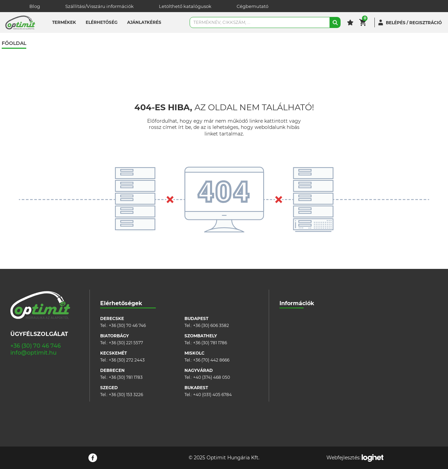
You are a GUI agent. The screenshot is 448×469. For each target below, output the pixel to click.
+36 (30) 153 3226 (126, 394)
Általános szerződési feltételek (310, 339)
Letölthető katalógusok (185, 6)
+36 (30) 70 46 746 (35, 346)
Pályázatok (290, 370)
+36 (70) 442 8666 (211, 360)
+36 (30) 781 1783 (126, 377)
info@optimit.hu (33, 352)
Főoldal (14, 43)
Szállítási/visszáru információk (310, 328)
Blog (34, 6)
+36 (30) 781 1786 (210, 342)
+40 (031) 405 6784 (212, 394)
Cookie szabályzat (297, 349)
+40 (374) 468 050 (211, 377)
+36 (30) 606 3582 (211, 325)
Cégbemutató (252, 6)
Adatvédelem (293, 360)
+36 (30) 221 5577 (126, 342)
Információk (296, 303)
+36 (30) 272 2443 (127, 360)
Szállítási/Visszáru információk (99, 6)
